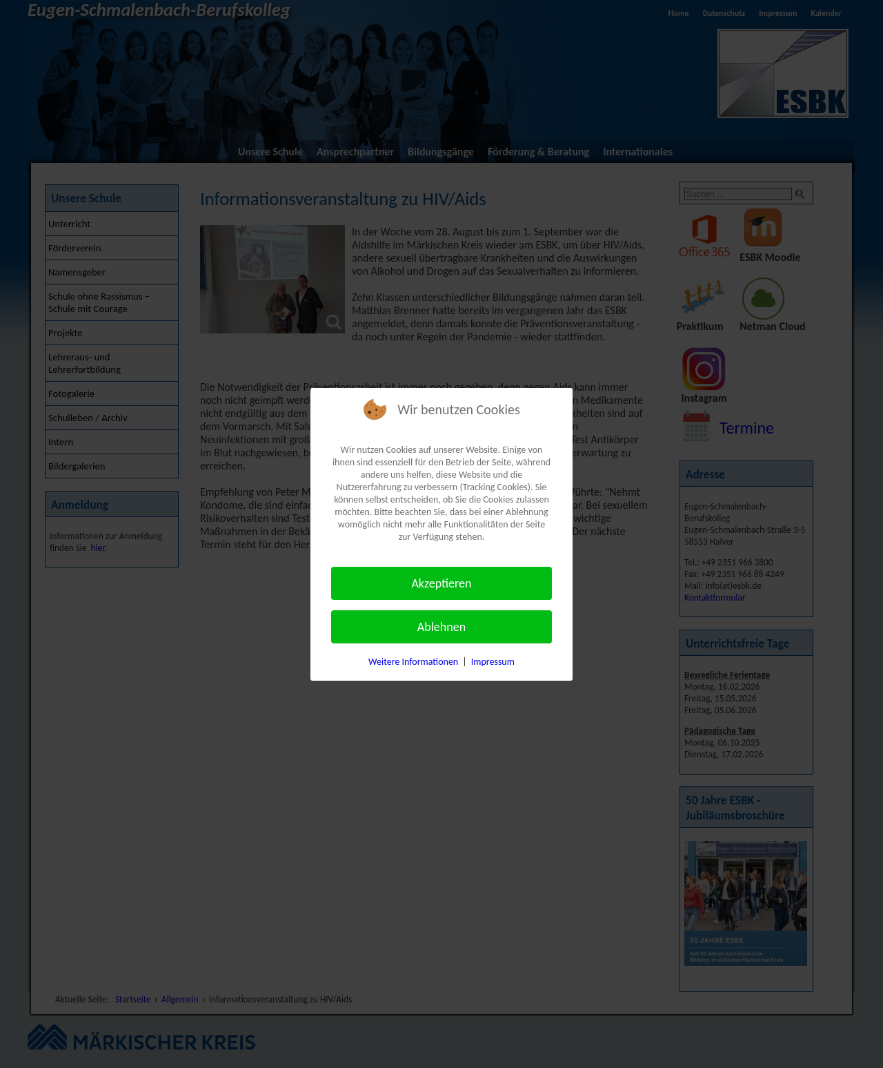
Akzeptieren (441, 583)
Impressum (493, 662)
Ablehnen (441, 626)
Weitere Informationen (413, 662)
